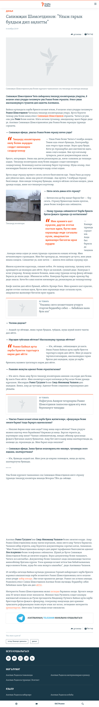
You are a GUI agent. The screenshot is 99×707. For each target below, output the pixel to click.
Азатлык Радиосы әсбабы (62, 695)
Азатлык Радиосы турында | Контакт (22, 680)
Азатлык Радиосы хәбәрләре (18, 695)
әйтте (39, 585)
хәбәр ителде (25, 579)
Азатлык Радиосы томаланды (19, 675)
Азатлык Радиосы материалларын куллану (70, 675)
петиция (55, 591)
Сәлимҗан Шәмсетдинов (50, 116)
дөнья (9, 11)
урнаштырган (13, 608)
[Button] (76, 34)
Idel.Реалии (60, 704)
